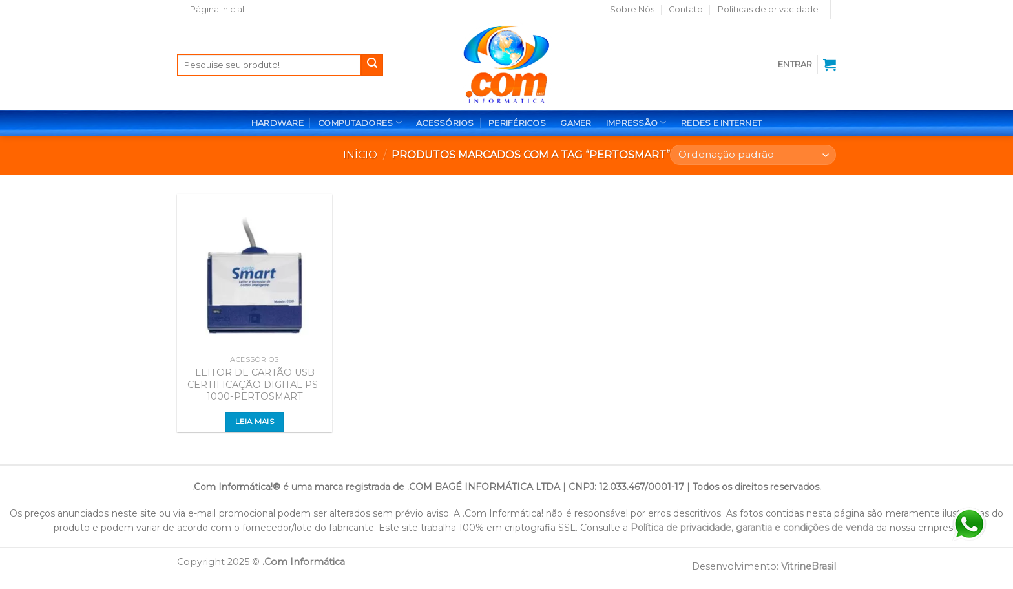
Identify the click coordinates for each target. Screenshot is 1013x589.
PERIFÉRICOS (517, 123)
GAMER (575, 123)
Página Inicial (217, 9)
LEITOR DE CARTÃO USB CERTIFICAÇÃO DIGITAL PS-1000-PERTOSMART (254, 384)
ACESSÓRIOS (445, 123)
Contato (686, 9)
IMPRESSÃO (636, 122)
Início (360, 155)
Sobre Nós (632, 9)
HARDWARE (277, 123)
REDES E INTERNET (721, 123)
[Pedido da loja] (753, 155)
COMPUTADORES (360, 122)
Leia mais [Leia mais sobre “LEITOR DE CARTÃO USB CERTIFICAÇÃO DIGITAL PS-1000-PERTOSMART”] (254, 421)
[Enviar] (372, 65)
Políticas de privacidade (768, 9)
